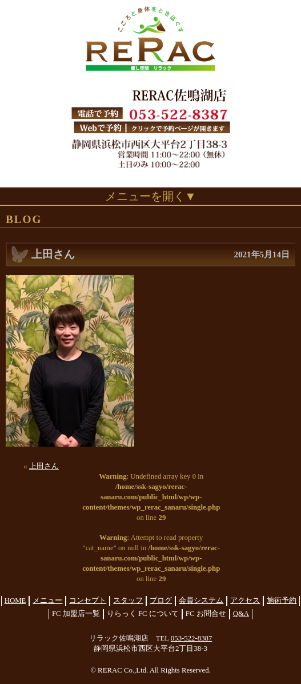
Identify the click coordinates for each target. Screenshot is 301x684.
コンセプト (87, 600)
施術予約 (281, 600)
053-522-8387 (191, 638)
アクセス (245, 600)
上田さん (44, 466)
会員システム (201, 600)
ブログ (161, 600)
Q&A (241, 614)
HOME (15, 600)
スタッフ (128, 600)
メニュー (47, 600)
